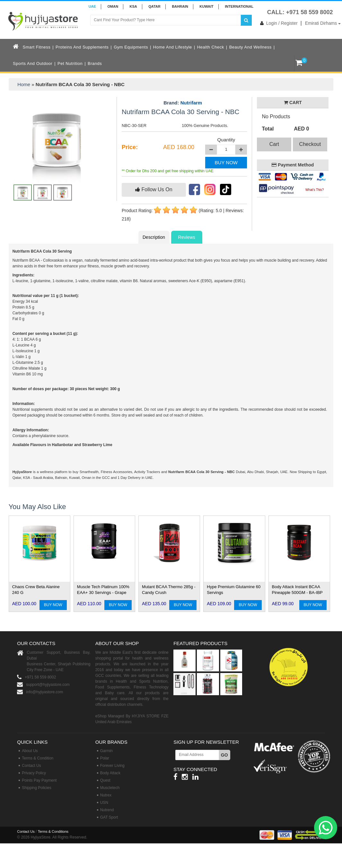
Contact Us (31, 765)
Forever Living (112, 765)
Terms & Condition (37, 758)
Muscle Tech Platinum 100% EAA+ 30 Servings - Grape (103, 589)
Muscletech (110, 788)
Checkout (310, 144)
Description (154, 237)
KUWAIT (206, 6)
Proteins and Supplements (82, 47)
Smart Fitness (37, 47)
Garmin (106, 751)
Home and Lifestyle (172, 47)
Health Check (210, 47)
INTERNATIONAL (239, 6)
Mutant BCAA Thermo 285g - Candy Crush (169, 589)
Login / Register (278, 23)
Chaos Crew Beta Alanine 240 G (36, 589)
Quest (105, 780)
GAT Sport (109, 817)
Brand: (182, 102)
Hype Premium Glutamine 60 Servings (233, 589)
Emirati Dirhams (323, 23)
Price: (130, 147)
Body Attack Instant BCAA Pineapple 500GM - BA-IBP (297, 589)
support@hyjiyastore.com (48, 684)
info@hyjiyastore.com (44, 692)
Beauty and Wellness (250, 47)
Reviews (186, 237)
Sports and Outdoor (32, 63)
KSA (133, 6)
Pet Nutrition (70, 63)
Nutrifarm (191, 102)
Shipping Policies (36, 788)
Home (23, 84)
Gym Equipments (131, 47)
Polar (104, 758)
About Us (30, 751)
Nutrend (107, 810)
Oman (112, 6)
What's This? (314, 190)
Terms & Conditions (53, 831)
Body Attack (110, 773)
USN (104, 802)
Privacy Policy (34, 773)
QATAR (154, 6)
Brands (95, 63)
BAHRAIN (180, 6)
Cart (274, 144)
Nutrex (105, 795)
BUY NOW (226, 162)
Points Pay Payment (39, 780)
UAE (92, 6)
